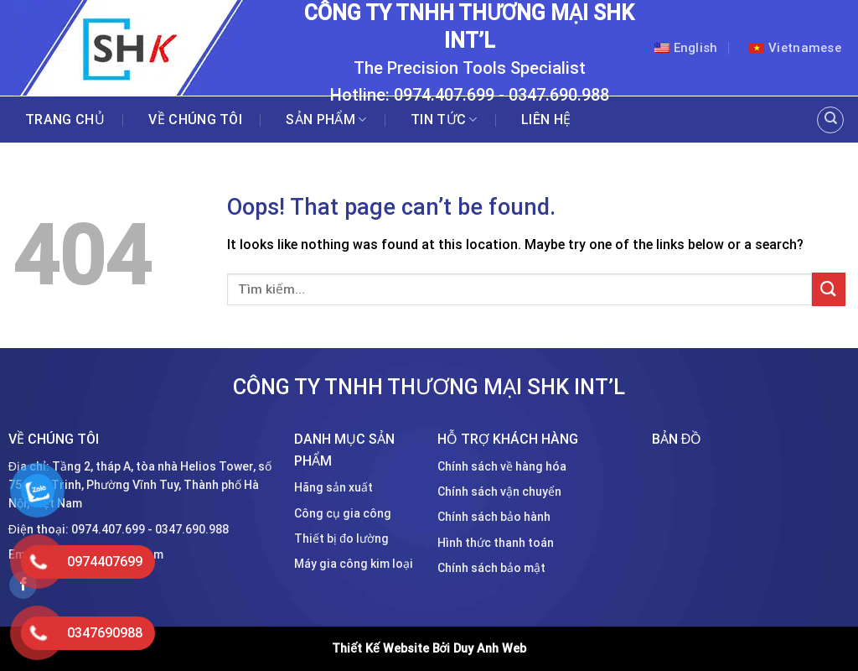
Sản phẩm (326, 119)
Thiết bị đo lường (341, 538)
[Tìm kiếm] (830, 120)
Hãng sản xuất (333, 487)
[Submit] (828, 289)
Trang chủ (65, 120)
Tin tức (444, 119)
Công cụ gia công (342, 513)
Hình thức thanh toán (495, 542)
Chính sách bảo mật (491, 568)
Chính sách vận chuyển (499, 491)
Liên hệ (546, 120)
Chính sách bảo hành (493, 516)
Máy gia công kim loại (353, 563)
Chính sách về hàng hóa (501, 466)
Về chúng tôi (195, 120)
